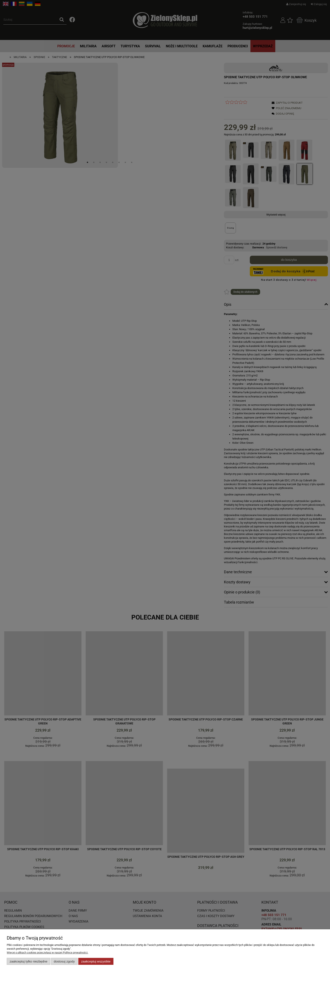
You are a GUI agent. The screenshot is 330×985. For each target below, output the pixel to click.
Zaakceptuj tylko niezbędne (28, 961)
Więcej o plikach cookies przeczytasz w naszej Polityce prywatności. (47, 952)
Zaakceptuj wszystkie (95, 961)
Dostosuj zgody (64, 961)
